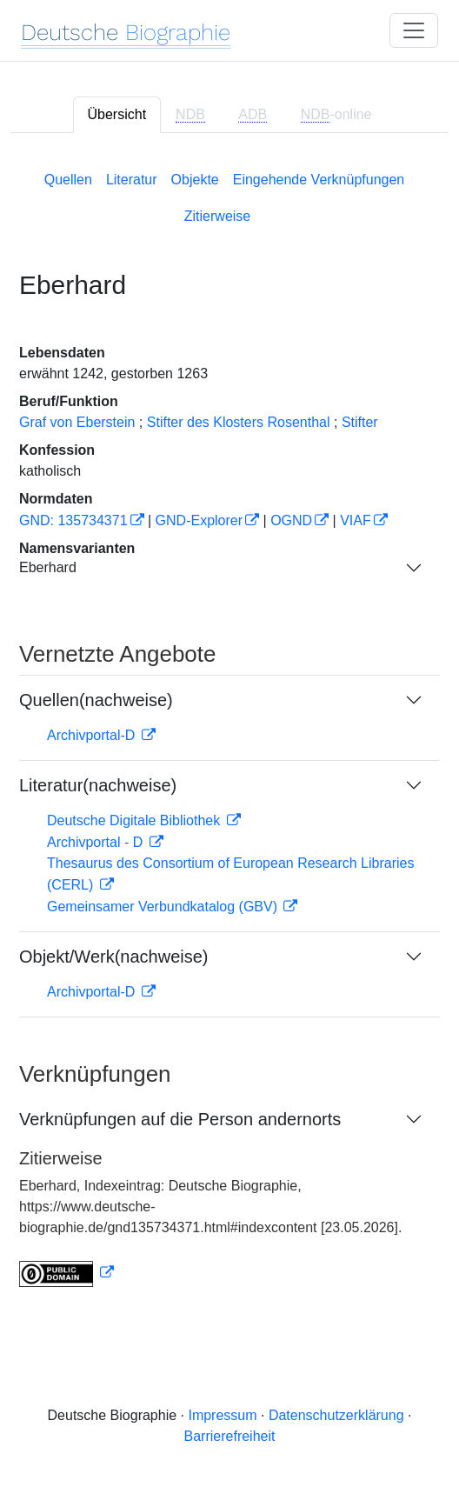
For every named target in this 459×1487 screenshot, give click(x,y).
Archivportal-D (93, 735)
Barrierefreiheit (230, 1436)
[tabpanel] (229, 726)
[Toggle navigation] (413, 30)
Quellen (68, 179)
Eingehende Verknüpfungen (319, 179)
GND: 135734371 (73, 520)
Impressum (222, 1415)
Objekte (195, 179)
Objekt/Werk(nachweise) (113, 956)
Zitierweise (217, 216)
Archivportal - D (97, 842)
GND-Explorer (199, 520)
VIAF (355, 520)
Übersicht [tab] (117, 114)
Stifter (360, 422)
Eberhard (47, 567)
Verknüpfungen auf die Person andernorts (180, 1119)
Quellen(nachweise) (96, 700)
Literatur (131, 179)
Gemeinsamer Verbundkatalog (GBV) (164, 906)
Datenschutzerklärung (336, 1415)
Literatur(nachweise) (97, 785)
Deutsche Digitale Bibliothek (135, 820)
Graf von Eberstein (77, 422)
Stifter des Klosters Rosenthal (238, 422)
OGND (291, 520)
